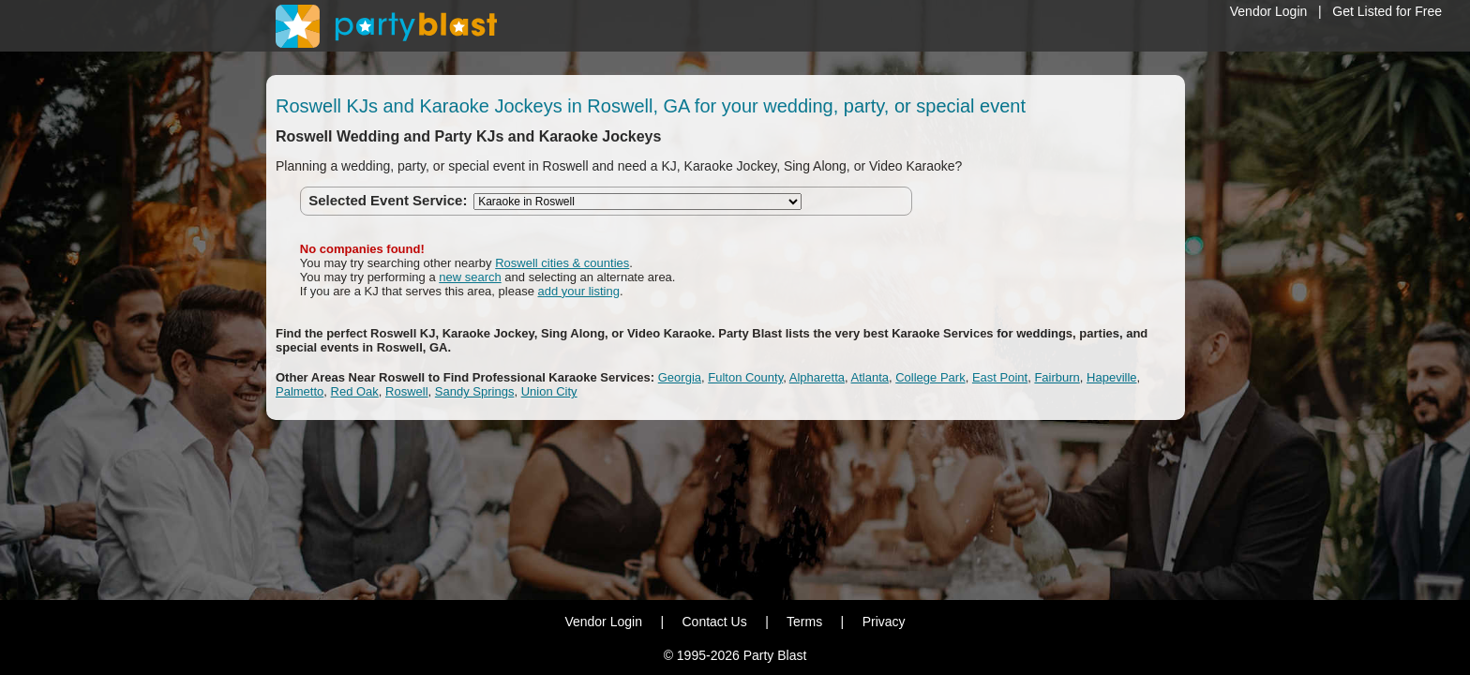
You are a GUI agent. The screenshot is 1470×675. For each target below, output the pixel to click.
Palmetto (299, 391)
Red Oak (355, 391)
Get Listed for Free (1387, 11)
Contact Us (714, 621)
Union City (549, 391)
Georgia (679, 377)
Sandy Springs (475, 391)
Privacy (884, 621)
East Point (1000, 377)
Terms (804, 621)
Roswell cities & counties (562, 263)
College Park (930, 377)
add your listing (579, 291)
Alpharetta (817, 377)
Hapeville (1111, 377)
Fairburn (1056, 377)
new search (470, 277)
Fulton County (745, 377)
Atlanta (870, 377)
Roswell (406, 391)
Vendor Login (1269, 11)
